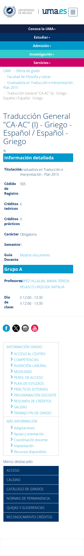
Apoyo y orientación (27, 434)
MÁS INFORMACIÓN (22, 421)
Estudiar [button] (42, 37)
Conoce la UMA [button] (42, 28)
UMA (7, 70)
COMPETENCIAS (24, 359)
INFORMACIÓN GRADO (24, 347)
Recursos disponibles (28, 451)
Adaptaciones (22, 428)
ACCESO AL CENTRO (27, 354)
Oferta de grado (28, 70)
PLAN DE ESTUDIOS (27, 383)
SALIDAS (18, 407)
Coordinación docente (29, 440)
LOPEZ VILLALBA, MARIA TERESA (44, 281)
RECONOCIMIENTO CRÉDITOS (29, 517)
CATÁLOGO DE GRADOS (25, 489)
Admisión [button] (42, 45)
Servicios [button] (42, 62)
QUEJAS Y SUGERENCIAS (25, 507)
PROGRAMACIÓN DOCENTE (33, 395)
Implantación (22, 445)
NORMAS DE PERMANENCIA (28, 498)
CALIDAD (13, 479)
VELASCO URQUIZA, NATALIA (42, 287)
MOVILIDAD (21, 371)
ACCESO (13, 470)
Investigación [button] (42, 54)
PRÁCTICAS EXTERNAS (29, 389)
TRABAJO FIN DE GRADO (30, 413)
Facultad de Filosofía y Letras (28, 76)
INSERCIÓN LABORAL (28, 365)
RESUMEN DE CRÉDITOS (30, 401)
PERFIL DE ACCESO (26, 377)
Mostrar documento (35, 255)
